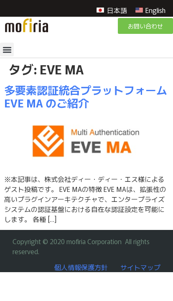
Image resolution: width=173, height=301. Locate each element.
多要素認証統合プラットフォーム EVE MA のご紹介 (85, 96)
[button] (7, 49)
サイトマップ (140, 267)
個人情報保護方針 (81, 267)
